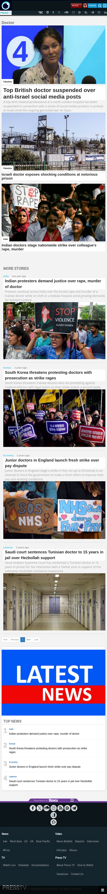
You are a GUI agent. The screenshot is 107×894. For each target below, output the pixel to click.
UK (31, 841)
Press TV (60, 857)
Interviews (93, 841)
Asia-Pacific (43, 841)
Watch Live (9, 865)
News (5, 834)
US (26, 841)
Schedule (23, 865)
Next (29, 640)
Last (36, 640)
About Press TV (66, 865)
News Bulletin (64, 841)
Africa (6, 850)
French (92, 5)
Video (58, 834)
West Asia (16, 841)
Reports (79, 841)
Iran (5, 841)
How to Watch (85, 865)
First (5, 640)
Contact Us (77, 874)
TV (3, 857)
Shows (73, 850)
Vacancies (62, 874)
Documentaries (40, 865)
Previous (15, 640)
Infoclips (62, 850)
